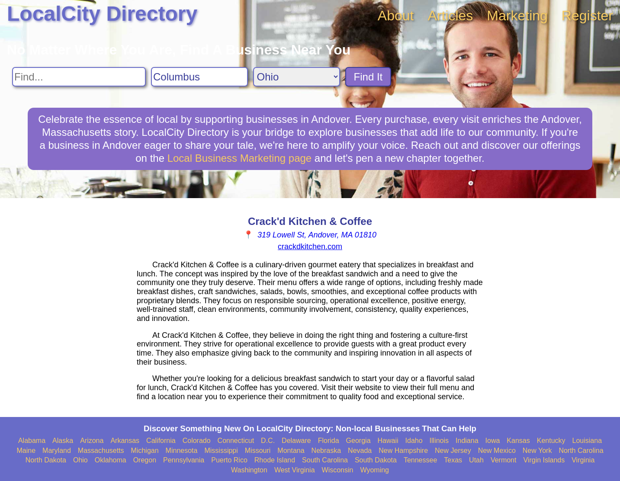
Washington (249, 470)
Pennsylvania (183, 460)
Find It (368, 77)
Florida (328, 440)
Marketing (517, 15)
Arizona (91, 440)
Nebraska (326, 450)
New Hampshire (403, 450)
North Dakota (46, 460)
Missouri (258, 450)
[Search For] (79, 77)
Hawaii (388, 440)
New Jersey (453, 450)
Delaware (296, 440)
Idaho (414, 440)
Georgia (358, 440)
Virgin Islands (544, 460)
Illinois (439, 440)
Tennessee (420, 460)
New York (537, 450)
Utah (476, 460)
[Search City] (199, 77)
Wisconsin (337, 470)
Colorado (197, 440)
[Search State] (296, 77)
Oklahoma (110, 460)
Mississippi (221, 450)
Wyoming (374, 470)
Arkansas (124, 440)
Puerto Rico (229, 460)
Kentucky (551, 440)
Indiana (467, 440)
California (161, 440)
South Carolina (325, 460)
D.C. (268, 440)
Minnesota (182, 450)
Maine (25, 450)
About (396, 15)
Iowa (492, 440)
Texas (453, 460)
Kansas (518, 440)
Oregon (144, 460)
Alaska (62, 440)
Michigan (145, 450)
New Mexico (497, 450)
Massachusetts (101, 450)
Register (587, 15)
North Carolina (581, 450)
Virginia (583, 460)
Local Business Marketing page (239, 158)
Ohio (80, 460)
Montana (290, 450)
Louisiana (587, 440)
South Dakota (376, 460)
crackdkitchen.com (310, 246)
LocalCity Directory (102, 13)
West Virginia (294, 470)
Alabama (31, 440)
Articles (450, 15)
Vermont (504, 460)
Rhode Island (274, 460)
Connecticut (236, 440)
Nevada (360, 450)
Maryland (56, 450)
